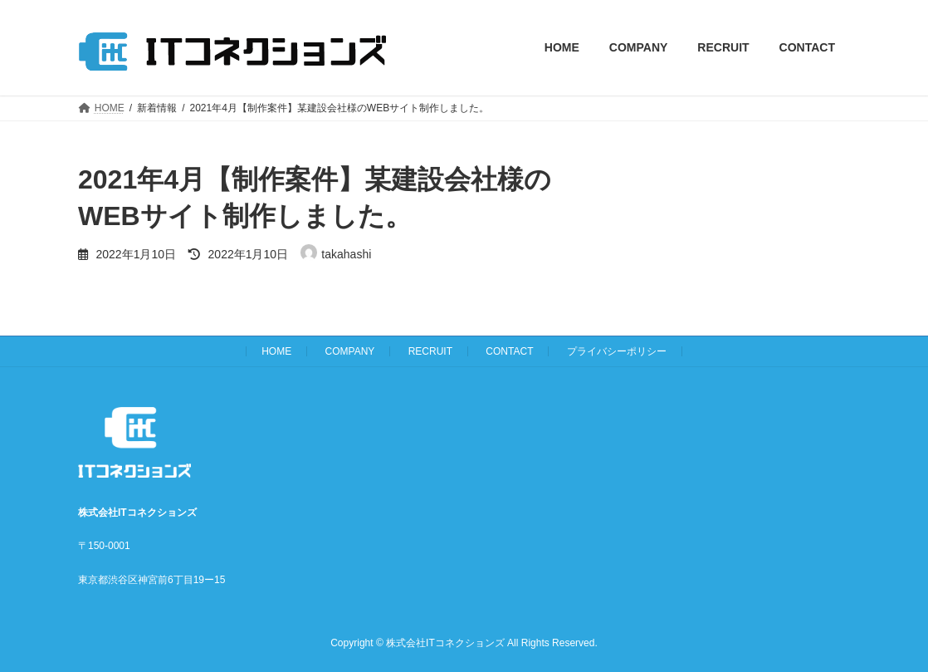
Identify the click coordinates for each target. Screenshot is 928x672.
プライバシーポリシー (617, 351)
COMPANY (350, 351)
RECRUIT (430, 351)
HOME (276, 351)
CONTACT (509, 351)
